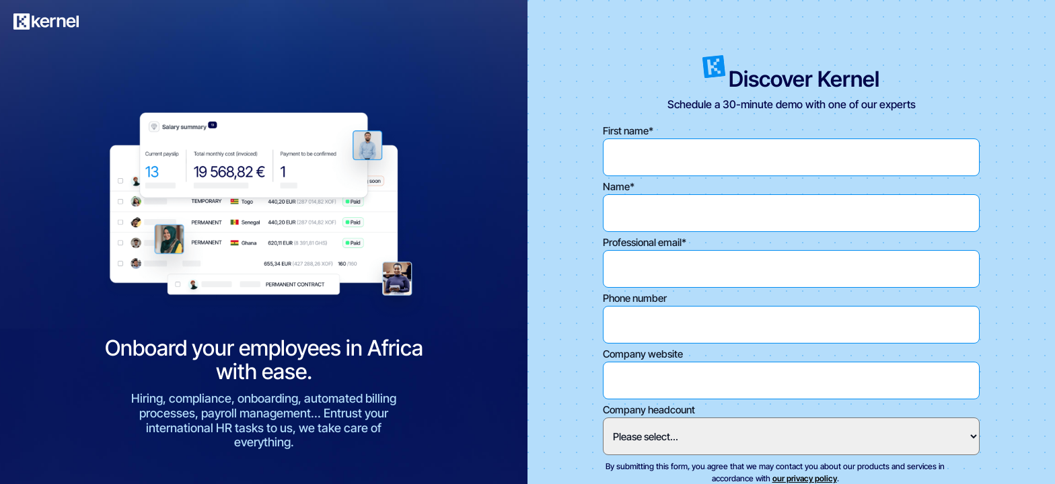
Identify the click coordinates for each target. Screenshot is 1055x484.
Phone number (635, 298)
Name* (618, 187)
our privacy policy (804, 478)
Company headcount (649, 410)
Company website (643, 354)
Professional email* (644, 242)
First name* (628, 131)
